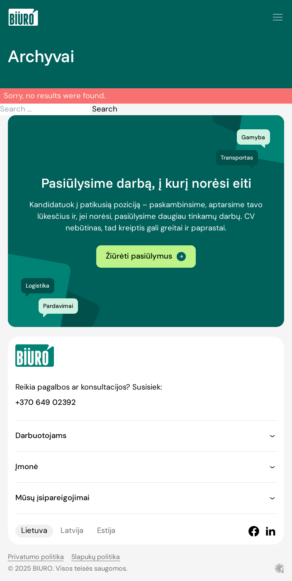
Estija (106, 531)
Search (104, 109)
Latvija (72, 531)
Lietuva (34, 531)
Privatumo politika (36, 556)
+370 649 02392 (45, 402)
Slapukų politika (95, 556)
